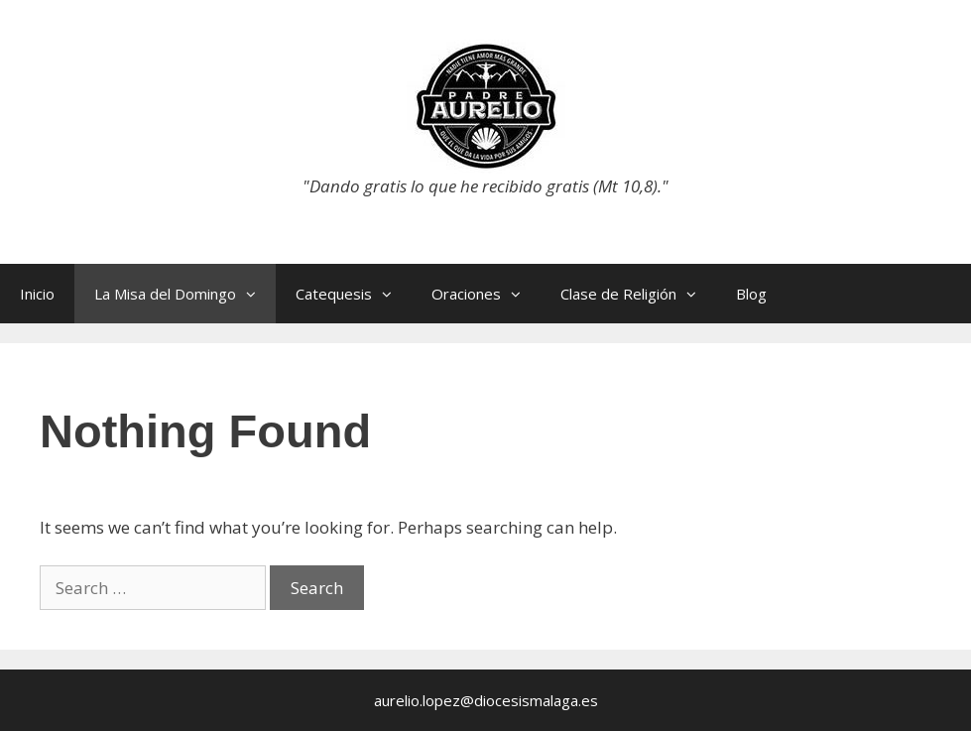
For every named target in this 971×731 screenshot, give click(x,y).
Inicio (37, 294)
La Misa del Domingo (185, 293)
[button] (256, 293)
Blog (751, 294)
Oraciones (486, 293)
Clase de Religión (638, 293)
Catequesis (354, 293)
